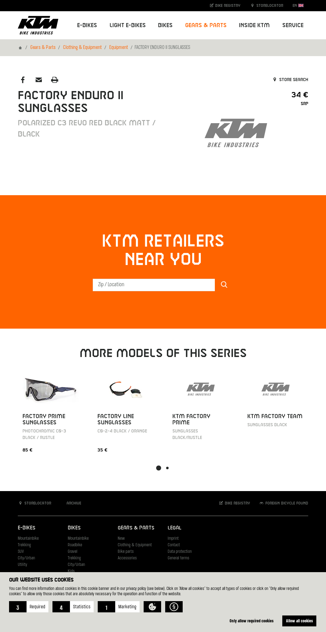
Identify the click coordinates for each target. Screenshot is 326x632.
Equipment (118, 47)
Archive (70, 503)
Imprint (173, 538)
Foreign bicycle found (283, 503)
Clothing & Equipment (82, 47)
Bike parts (126, 551)
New (121, 538)
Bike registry (225, 5)
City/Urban (26, 558)
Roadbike (75, 545)
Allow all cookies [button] (299, 621)
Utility (22, 564)
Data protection (180, 551)
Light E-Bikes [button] (128, 25)
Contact (174, 545)
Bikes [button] (165, 25)
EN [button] (298, 5)
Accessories (127, 558)
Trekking (24, 545)
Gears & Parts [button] (206, 25)
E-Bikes (26, 528)
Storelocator (266, 5)
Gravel (72, 551)
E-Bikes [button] (87, 25)
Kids (71, 571)
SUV (21, 551)
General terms (178, 558)
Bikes (74, 528)
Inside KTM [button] (254, 25)
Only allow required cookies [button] (252, 621)
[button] (28, 606)
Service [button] (293, 25)
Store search (290, 80)
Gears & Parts (43, 47)
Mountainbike (28, 538)
